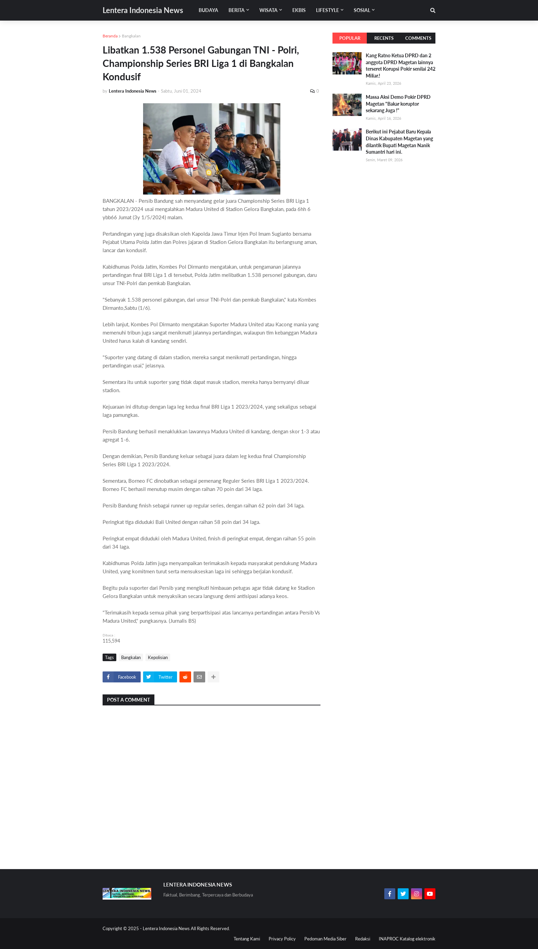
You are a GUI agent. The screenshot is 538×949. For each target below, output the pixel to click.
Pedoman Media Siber (325, 938)
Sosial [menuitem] (362, 10)
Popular (349, 38)
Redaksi (362, 938)
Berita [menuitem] (237, 10)
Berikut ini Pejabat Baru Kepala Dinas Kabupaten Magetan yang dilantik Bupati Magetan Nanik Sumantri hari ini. (399, 142)
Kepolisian (158, 657)
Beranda (110, 35)
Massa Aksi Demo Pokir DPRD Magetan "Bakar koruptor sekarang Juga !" (398, 103)
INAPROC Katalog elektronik (407, 938)
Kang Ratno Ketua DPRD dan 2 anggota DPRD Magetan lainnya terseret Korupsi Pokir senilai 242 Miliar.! (400, 65)
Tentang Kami (247, 938)
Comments (418, 38)
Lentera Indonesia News (143, 10)
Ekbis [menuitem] (299, 10)
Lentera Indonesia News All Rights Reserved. (186, 928)
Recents (384, 38)
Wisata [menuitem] (268, 10)
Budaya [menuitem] (208, 10)
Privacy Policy (282, 938)
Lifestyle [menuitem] (327, 10)
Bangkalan (131, 35)
